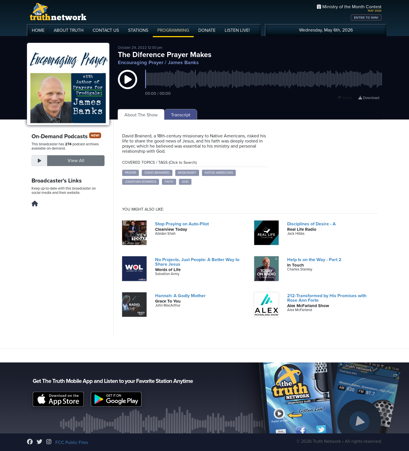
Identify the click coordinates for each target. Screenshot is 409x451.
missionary (187, 173)
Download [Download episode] (368, 98)
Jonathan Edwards (140, 182)
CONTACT (106, 30)
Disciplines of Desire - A (311, 224)
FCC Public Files (71, 442)
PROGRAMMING (173, 30)
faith (169, 182)
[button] (127, 85)
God (185, 182)
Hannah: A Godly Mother (180, 296)
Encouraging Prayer (140, 62)
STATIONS (138, 30)
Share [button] (345, 98)
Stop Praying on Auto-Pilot (182, 224)
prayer (130, 173)
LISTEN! (237, 30)
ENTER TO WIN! (366, 18)
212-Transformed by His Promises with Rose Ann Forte (326, 298)
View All (76, 160)
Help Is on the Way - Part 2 (314, 260)
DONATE (207, 30)
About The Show (141, 115)
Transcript (180, 115)
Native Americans (219, 173)
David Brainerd (157, 173)
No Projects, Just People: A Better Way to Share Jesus (197, 262)
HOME (38, 30)
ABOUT (69, 30)
